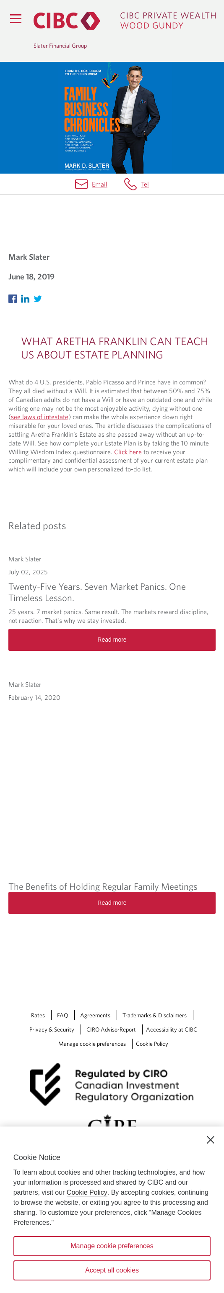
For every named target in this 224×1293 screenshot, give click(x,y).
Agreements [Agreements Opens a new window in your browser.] (95, 1015)
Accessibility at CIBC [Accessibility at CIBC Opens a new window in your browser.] (171, 1029)
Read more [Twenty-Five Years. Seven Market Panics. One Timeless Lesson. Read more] (111, 639)
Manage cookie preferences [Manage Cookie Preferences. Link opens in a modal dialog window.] (92, 1043)
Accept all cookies (112, 1270)
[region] (112, 1210)
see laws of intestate (39, 416)
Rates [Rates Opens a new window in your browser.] (38, 1015)
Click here (128, 452)
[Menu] (15, 18)
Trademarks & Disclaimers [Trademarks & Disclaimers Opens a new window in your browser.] (154, 1015)
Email (99, 184)
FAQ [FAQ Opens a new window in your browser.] (62, 1015)
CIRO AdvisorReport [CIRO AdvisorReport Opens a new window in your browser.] (111, 1029)
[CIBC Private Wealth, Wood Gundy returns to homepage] (125, 21)
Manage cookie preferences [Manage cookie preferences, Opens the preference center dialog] (111, 1245)
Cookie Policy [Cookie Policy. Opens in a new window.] (87, 1192)
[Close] (211, 1140)
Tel (145, 184)
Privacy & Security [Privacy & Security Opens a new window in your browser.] (51, 1029)
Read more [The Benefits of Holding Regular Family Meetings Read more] (111, 902)
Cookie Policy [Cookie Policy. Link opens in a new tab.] (152, 1043)
